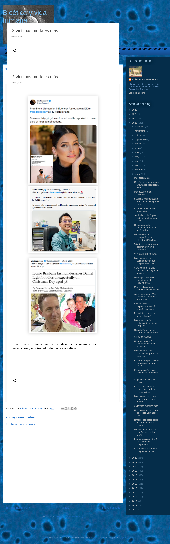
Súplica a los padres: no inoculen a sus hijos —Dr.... (146, 201)
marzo (138, 165)
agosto (138, 143)
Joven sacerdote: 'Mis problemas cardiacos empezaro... (145, 297)
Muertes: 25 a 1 (141, 178)
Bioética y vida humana (25, 16)
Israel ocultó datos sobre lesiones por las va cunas (146, 422)
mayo (138, 156)
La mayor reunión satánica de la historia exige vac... (146, 323)
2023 (135, 122)
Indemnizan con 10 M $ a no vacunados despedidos (146, 442)
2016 (135, 483)
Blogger (122, 537)
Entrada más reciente (18, 507)
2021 (135, 462)
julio (137, 148)
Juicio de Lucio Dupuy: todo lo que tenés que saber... (146, 218)
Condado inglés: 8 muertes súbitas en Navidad (144, 344)
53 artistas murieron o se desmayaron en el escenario (146, 247)
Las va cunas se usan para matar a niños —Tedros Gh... (146, 399)
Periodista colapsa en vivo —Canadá (144, 314)
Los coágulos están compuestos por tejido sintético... (146, 353)
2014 (135, 492)
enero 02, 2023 (16, 36)
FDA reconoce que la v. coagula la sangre (145, 450)
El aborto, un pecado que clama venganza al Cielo (146, 363)
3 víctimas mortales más (146, 406)
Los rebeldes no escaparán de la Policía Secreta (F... (145, 237)
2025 (135, 114)
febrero (138, 169)
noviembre (140, 130)
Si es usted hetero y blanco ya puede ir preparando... (144, 389)
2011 (135, 505)
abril (137, 161)
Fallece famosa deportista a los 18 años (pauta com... (144, 306)
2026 (135, 110)
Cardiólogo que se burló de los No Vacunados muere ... (146, 413)
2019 (135, 471)
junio (137, 152)
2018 (135, 475)
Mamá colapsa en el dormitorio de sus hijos (146, 288)
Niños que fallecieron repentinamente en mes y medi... (144, 280)
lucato (94, 537)
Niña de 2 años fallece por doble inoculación (146, 331)
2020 (135, 466)
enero (138, 174)
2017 (135, 479)
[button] (14, 51)
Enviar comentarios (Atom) (70, 516)
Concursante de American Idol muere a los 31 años (146, 228)
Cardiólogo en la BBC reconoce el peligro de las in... (146, 270)
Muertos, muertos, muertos (143, 193)
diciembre (140, 126)
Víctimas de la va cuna (145, 253)
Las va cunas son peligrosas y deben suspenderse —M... (145, 261)
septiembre (140, 139)
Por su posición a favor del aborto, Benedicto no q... (146, 373)
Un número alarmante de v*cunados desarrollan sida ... (146, 185)
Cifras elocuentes (142, 336)
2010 (135, 509)
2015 (135, 488)
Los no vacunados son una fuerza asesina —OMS (146, 432)
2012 (135, 501)
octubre (139, 135)
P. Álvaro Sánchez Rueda (145, 79)
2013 (135, 496)
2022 (135, 458)
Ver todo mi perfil (137, 92)
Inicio (66, 507)
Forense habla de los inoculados (144, 209)
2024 (135, 118)
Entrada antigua (111, 507)
